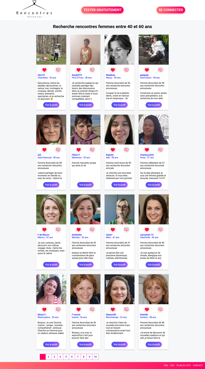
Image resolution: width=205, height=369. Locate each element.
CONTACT (198, 365)
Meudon (76, 237)
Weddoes (110, 75)
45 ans (85, 237)
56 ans (83, 317)
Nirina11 (42, 314)
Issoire (75, 317)
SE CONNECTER (171, 10)
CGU (172, 365)
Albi (108, 157)
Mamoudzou (44, 317)
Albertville (145, 237)
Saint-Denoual (45, 157)
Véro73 (41, 75)
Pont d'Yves (77, 77)
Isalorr (109, 234)
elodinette (77, 234)
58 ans (88, 77)
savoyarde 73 (146, 234)
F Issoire (76, 314)
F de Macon (43, 234)
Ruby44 (110, 155)
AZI (39, 155)
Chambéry (43, 77)
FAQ (166, 365)
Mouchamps (112, 317)
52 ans (123, 317)
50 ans (117, 77)
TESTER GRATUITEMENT (102, 10)
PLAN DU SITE (184, 365)
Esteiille (144, 314)
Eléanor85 (111, 314)
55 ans (52, 77)
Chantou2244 (146, 155)
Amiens (144, 317)
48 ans (152, 317)
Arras (142, 157)
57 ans (150, 157)
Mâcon (41, 237)
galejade (144, 75)
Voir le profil (51, 105)
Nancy (109, 77)
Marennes (77, 157)
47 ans (49, 237)
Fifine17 (76, 155)
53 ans (86, 157)
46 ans (155, 237)
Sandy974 (77, 75)
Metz (108, 237)
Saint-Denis (145, 77)
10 (95, 356)
